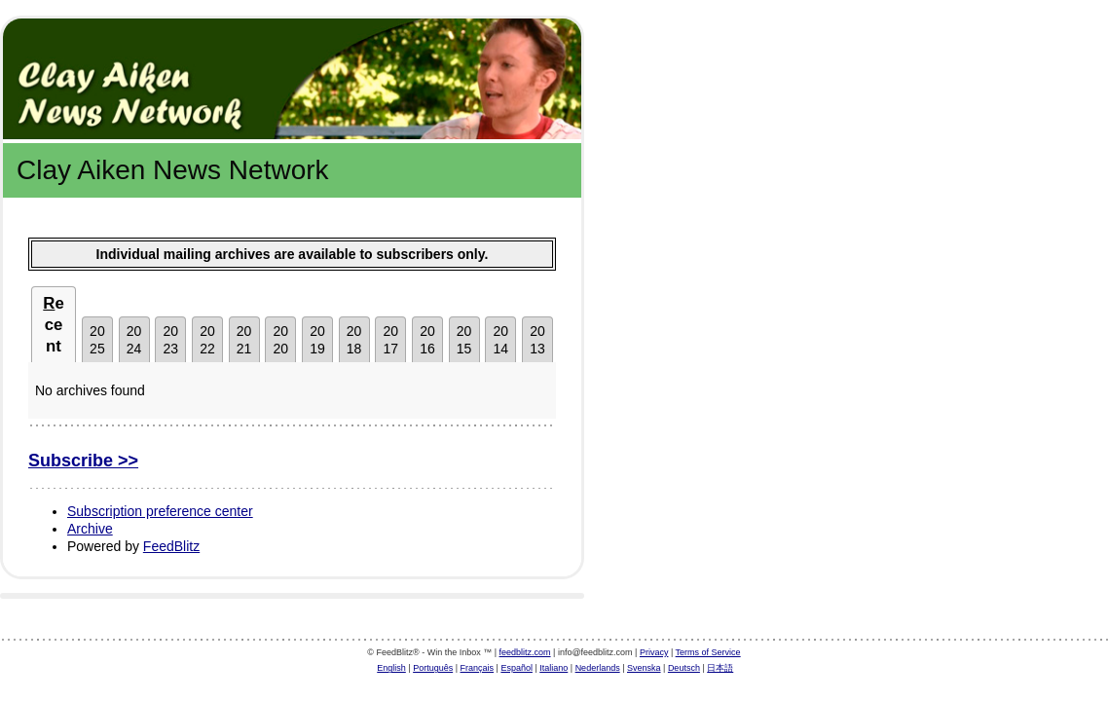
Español (516, 668)
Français (478, 668)
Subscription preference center (160, 511)
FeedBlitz (171, 546)
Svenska (644, 668)
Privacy (654, 652)
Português (433, 668)
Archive (90, 528)
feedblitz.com (525, 652)
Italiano (553, 668)
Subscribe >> (83, 460)
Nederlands (597, 668)
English (391, 668)
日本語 (720, 668)
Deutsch (684, 668)
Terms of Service (708, 652)
